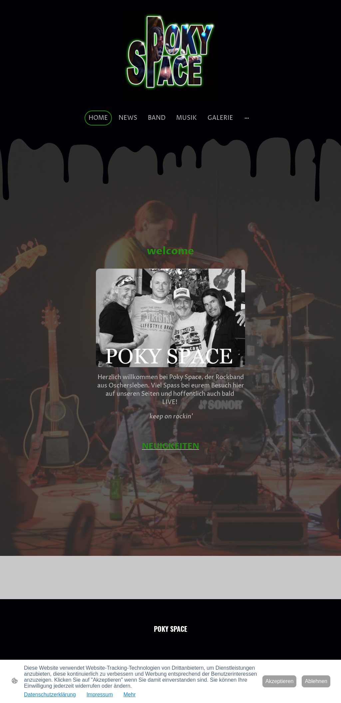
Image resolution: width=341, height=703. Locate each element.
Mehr (130, 694)
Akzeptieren (279, 681)
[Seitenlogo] (170, 55)
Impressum (100, 694)
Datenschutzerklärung (50, 694)
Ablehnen (316, 681)
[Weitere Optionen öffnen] (247, 118)
